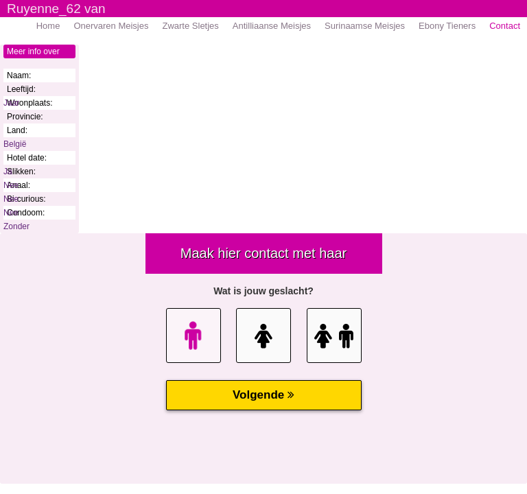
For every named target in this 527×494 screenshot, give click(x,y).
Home (48, 26)
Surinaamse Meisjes (365, 26)
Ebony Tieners (447, 26)
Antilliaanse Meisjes (272, 26)
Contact (504, 26)
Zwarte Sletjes (190, 26)
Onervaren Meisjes (110, 26)
